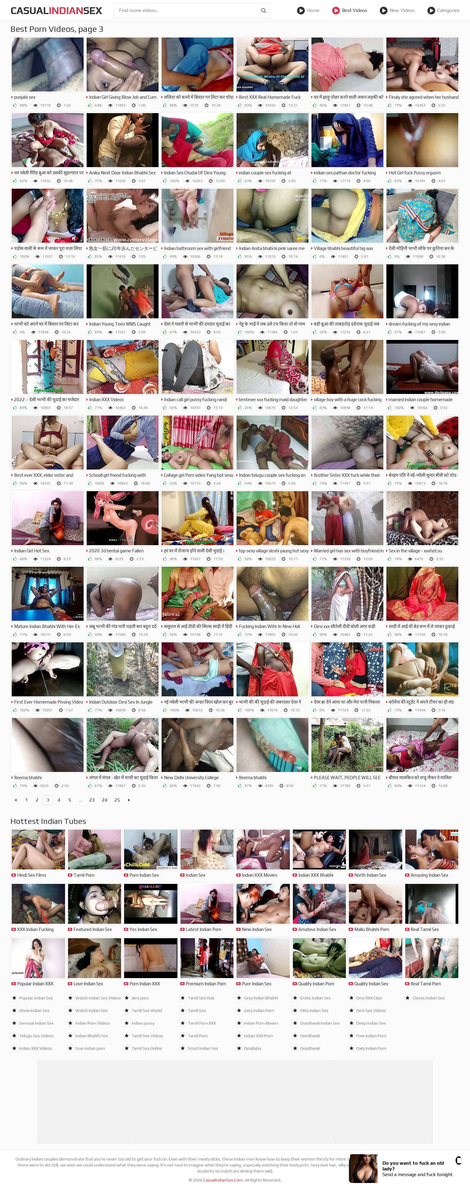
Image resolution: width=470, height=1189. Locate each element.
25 (117, 800)
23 (92, 800)
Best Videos (349, 10)
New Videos (397, 10)
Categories (443, 10)
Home (308, 10)
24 (104, 800)
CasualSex (56, 10)
